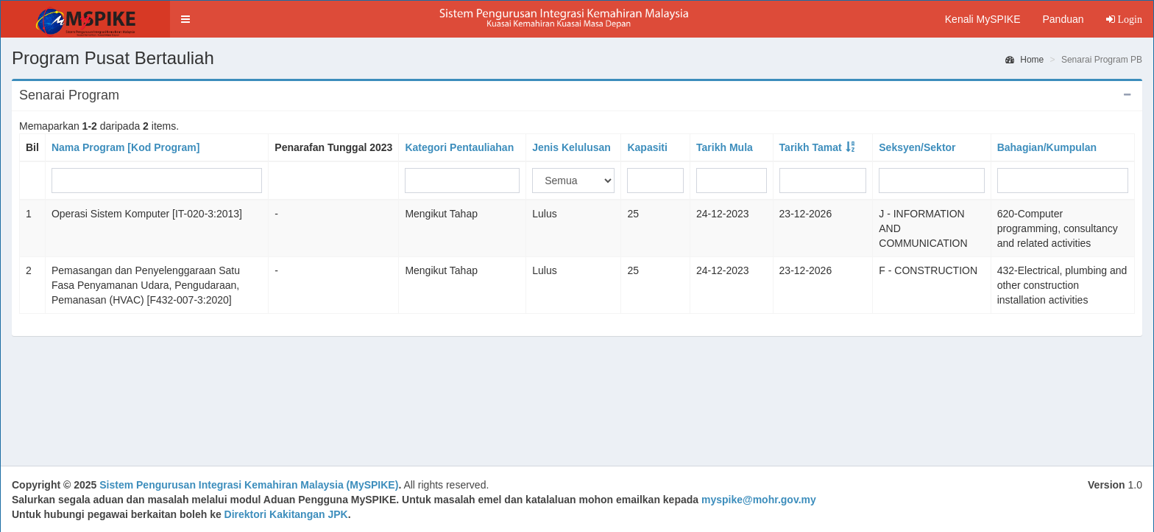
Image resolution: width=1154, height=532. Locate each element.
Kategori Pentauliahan (459, 147)
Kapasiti (647, 147)
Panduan (1062, 19)
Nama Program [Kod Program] (125, 147)
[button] (185, 19)
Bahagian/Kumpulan (1047, 147)
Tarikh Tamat (810, 147)
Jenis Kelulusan (571, 147)
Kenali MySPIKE (983, 19)
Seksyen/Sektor (917, 147)
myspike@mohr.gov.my (758, 499)
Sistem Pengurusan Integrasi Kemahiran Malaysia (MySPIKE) (248, 485)
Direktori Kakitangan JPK (286, 514)
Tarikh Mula (724, 147)
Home (1024, 60)
